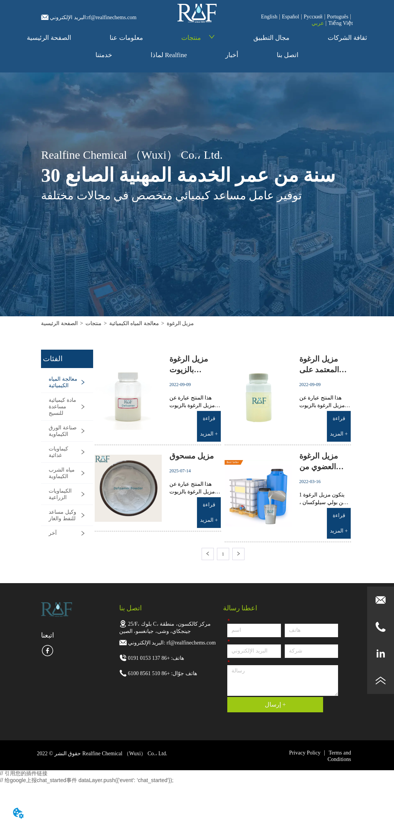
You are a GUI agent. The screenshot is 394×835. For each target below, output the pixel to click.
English (269, 17)
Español (290, 17)
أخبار (231, 55)
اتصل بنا (288, 55)
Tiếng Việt (340, 23)
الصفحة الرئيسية (49, 37)
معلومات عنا (126, 37)
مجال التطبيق (271, 37)
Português (337, 17)
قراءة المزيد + (209, 426)
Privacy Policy (304, 753)
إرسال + (275, 704)
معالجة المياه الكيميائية (134, 323)
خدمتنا (103, 55)
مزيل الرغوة (180, 323)
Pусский (313, 17)
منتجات (198, 37)
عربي (318, 23)
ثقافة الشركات (347, 37)
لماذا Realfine (169, 55)
